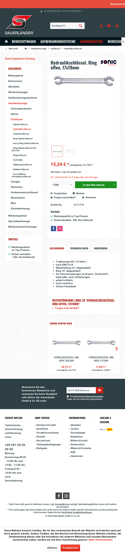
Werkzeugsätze (17, 215)
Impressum (77, 456)
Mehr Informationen (100, 539)
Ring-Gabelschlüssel (22, 138)
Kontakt (40, 436)
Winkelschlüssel (20, 169)
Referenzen (15, 81)
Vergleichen (59, 193)
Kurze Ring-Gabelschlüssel (26, 143)
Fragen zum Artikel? (63, 197)
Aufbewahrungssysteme (22, 97)
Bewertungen (100, 248)
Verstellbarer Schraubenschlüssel (21, 175)
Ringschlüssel (19, 155)
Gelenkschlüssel (21, 134)
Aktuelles (13, 86)
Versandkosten (62, 504)
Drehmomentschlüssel (24, 192)
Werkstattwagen (18, 92)
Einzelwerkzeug (20, 208)
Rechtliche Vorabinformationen (47, 430)
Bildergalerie (15, 75)
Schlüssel (16, 119)
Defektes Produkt (46, 425)
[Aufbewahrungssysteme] (58, 41)
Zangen (15, 181)
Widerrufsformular (81, 448)
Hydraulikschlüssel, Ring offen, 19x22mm (66, 359)
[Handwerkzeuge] (91, 41)
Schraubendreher (21, 108)
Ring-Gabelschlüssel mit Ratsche (24, 149)
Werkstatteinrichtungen (22, 226)
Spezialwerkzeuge (19, 221)
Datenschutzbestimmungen (88, 396)
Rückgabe (41, 448)
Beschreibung (57, 248)
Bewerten (89, 197)
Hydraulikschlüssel (22, 129)
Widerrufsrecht (79, 440)
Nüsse (14, 114)
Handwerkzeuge (17, 103)
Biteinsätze (17, 197)
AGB (73, 452)
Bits (13, 203)
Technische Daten (79, 248)
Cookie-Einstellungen (78, 430)
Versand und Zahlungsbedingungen (48, 442)
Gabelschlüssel (20, 124)
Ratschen (16, 187)
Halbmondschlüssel (22, 164)
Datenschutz (78, 444)
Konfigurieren (70, 547)
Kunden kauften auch (61, 323)
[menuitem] (116, 25)
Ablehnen (52, 547)
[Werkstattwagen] (23, 41)
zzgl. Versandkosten (71, 172)
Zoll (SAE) (17, 160)
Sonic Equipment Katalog (20, 58)
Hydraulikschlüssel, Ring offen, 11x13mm (101, 359)
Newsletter (77, 436)
